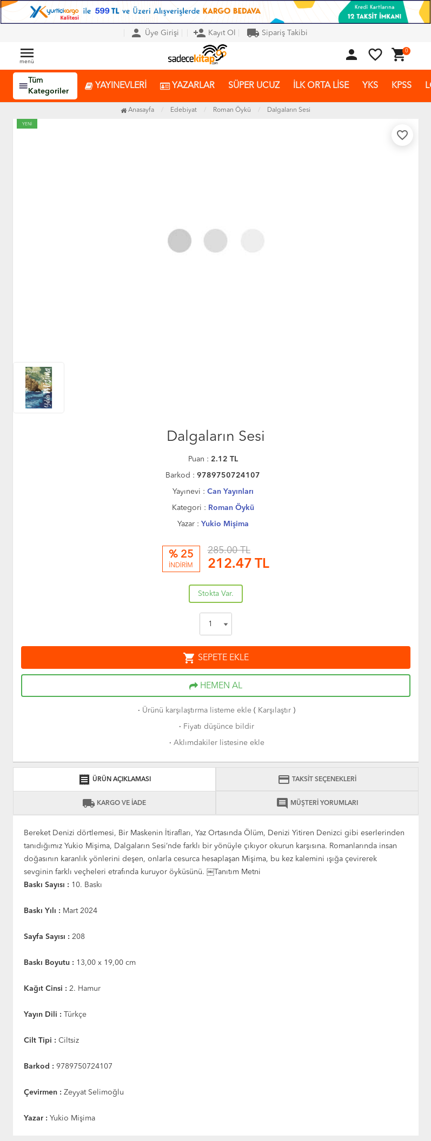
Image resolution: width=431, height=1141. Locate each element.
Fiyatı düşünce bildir (215, 726)
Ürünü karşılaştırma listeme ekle (193, 710)
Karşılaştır (274, 710)
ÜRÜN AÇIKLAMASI (114, 779)
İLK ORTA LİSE (321, 86)
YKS (370, 86)
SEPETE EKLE (216, 658)
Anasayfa (137, 110)
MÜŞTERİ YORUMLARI (317, 803)
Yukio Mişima (225, 524)
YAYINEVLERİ (116, 86)
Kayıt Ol (214, 33)
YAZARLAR (187, 86)
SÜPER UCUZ (254, 86)
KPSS (402, 86)
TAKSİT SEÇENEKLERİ (316, 779)
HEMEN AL (215, 686)
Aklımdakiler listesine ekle (215, 743)
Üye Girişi (154, 33)
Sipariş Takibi (277, 33)
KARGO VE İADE (114, 803)
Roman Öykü (231, 508)
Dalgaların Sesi (288, 110)
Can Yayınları (230, 491)
